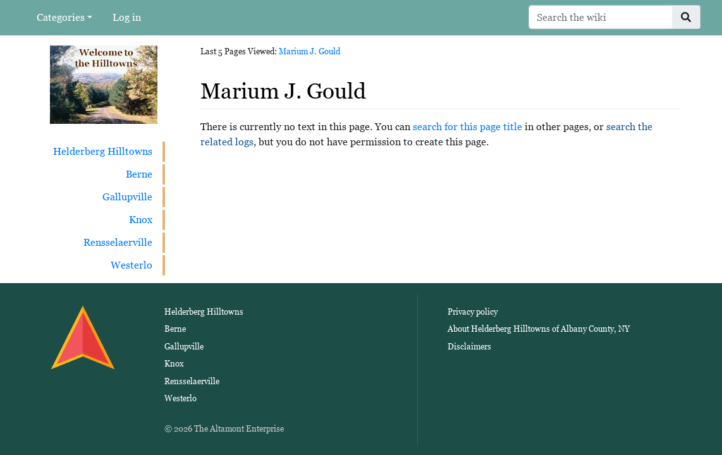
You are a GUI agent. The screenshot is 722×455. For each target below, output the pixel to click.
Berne (139, 174)
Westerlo (131, 265)
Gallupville (127, 197)
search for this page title (467, 127)
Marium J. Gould (309, 51)
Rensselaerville (117, 242)
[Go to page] (686, 17)
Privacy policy (473, 312)
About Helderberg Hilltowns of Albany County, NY (539, 329)
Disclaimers (469, 346)
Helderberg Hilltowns (102, 151)
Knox (140, 220)
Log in (127, 17)
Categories (61, 17)
